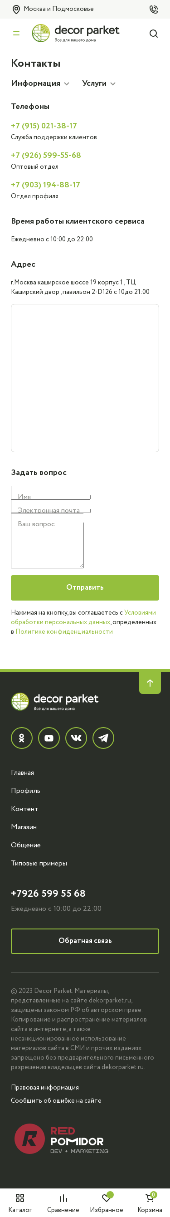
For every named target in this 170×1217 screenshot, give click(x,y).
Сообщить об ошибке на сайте (56, 1100)
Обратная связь (85, 941)
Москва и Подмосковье (52, 9)
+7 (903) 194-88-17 (45, 185)
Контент (25, 809)
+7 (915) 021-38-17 (44, 126)
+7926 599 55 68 (48, 894)
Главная (22, 772)
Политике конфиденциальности (64, 631)
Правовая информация (45, 1087)
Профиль (25, 791)
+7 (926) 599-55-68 (46, 155)
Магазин (24, 827)
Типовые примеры (39, 863)
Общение (26, 845)
